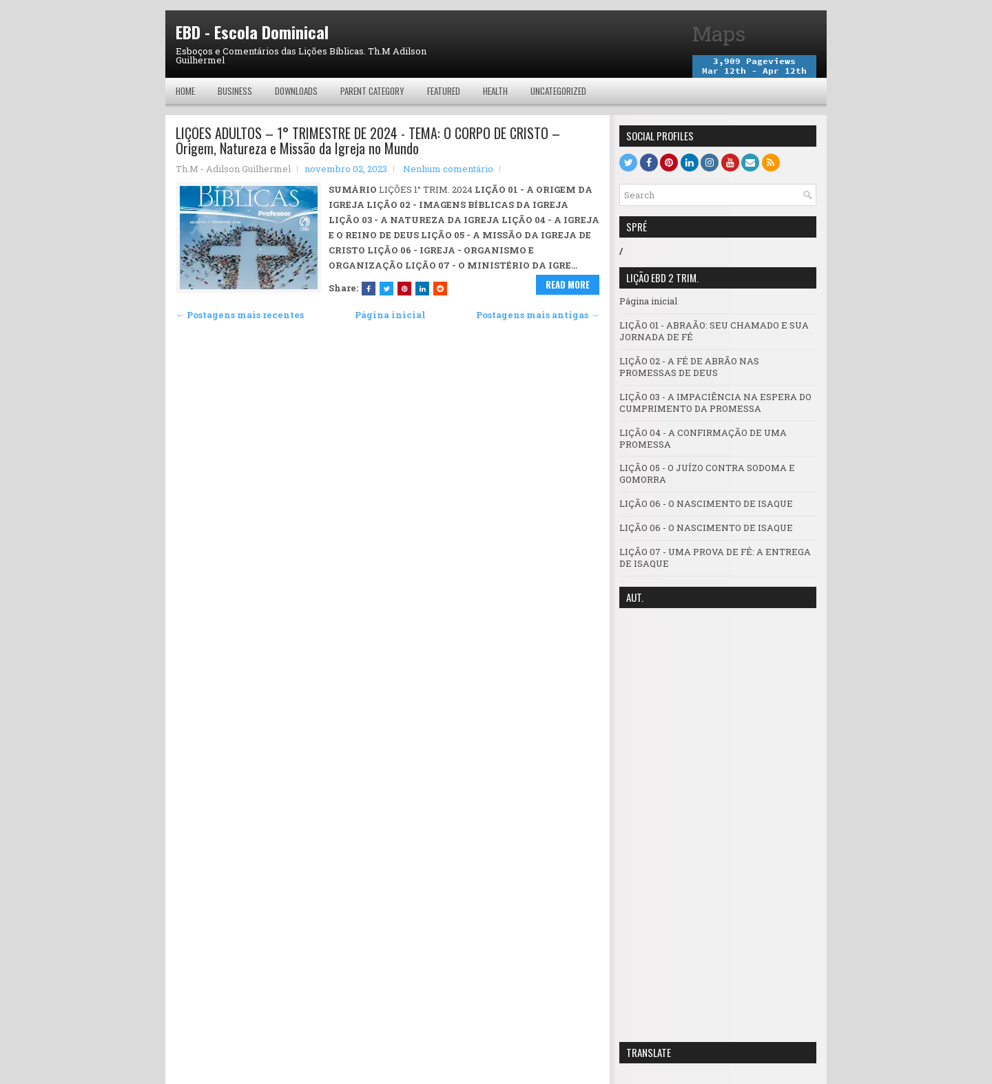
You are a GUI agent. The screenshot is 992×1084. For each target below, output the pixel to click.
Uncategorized (558, 91)
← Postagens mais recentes (240, 315)
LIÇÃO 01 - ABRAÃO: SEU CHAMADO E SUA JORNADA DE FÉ (714, 331)
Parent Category (372, 91)
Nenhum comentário (448, 169)
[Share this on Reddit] (440, 288)
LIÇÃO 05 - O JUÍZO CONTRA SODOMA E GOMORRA (707, 473)
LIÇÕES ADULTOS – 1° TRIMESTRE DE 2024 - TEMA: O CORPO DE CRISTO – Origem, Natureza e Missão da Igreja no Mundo (368, 140)
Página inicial (390, 315)
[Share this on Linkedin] (422, 288)
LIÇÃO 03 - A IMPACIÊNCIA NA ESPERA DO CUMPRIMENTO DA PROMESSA (715, 402)
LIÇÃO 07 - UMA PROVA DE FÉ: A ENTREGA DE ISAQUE (715, 557)
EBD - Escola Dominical (252, 31)
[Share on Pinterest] (404, 288)
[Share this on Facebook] (368, 288)
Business (235, 91)
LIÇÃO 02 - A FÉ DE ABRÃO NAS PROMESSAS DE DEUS (689, 367)
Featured (443, 91)
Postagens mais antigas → (537, 315)
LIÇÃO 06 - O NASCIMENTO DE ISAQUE (706, 503)
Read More (568, 284)
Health (495, 91)
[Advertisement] (717, 825)
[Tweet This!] (386, 288)
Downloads (296, 91)
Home (185, 91)
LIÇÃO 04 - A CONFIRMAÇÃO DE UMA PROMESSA (703, 438)
